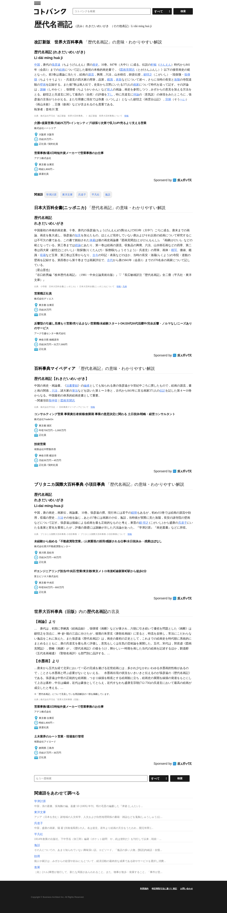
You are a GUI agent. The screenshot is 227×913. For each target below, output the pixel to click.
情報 (126, 116)
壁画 (43, 84)
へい (183, 99)
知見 (78, 235)
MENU (37, 3)
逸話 (107, 194)
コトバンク (50, 11)
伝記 (162, 390)
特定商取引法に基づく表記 (164, 888)
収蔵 (43, 255)
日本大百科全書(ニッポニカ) (60, 207)
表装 (119, 79)
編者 (87, 385)
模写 (174, 250)
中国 (37, 64)
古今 (95, 255)
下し (110, 94)
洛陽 (177, 79)
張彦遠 (56, 64)
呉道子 (82, 194)
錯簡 (134, 512)
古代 (110, 260)
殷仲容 (53, 400)
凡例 (125, 286)
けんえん (165, 64)
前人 (110, 89)
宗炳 (168, 99)
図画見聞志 (127, 69)
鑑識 (110, 79)
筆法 (75, 390)
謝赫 (43, 89)
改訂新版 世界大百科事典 (58, 42)
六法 (54, 390)
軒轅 (154, 64)
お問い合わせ (186, 888)
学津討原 (51, 194)
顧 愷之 (144, 522)
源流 (91, 74)
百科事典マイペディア (55, 368)
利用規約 (144, 888)
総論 (78, 245)
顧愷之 (147, 74)
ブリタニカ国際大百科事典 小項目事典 (69, 484)
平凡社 (95, 194)
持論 (136, 94)
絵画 (62, 69)
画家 (136, 84)
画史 (95, 64)
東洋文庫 (67, 194)
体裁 (92, 240)
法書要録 (72, 385)
